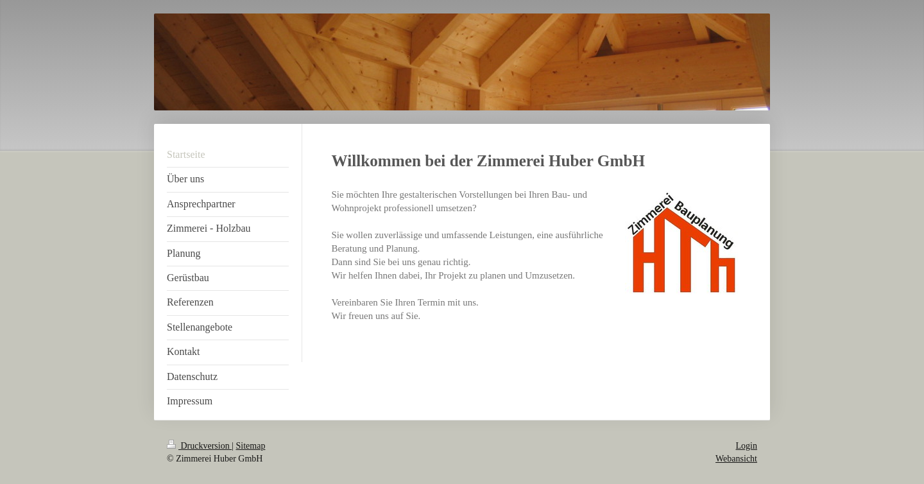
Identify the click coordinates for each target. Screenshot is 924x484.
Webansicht (736, 458)
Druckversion (199, 446)
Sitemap (251, 446)
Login (746, 446)
